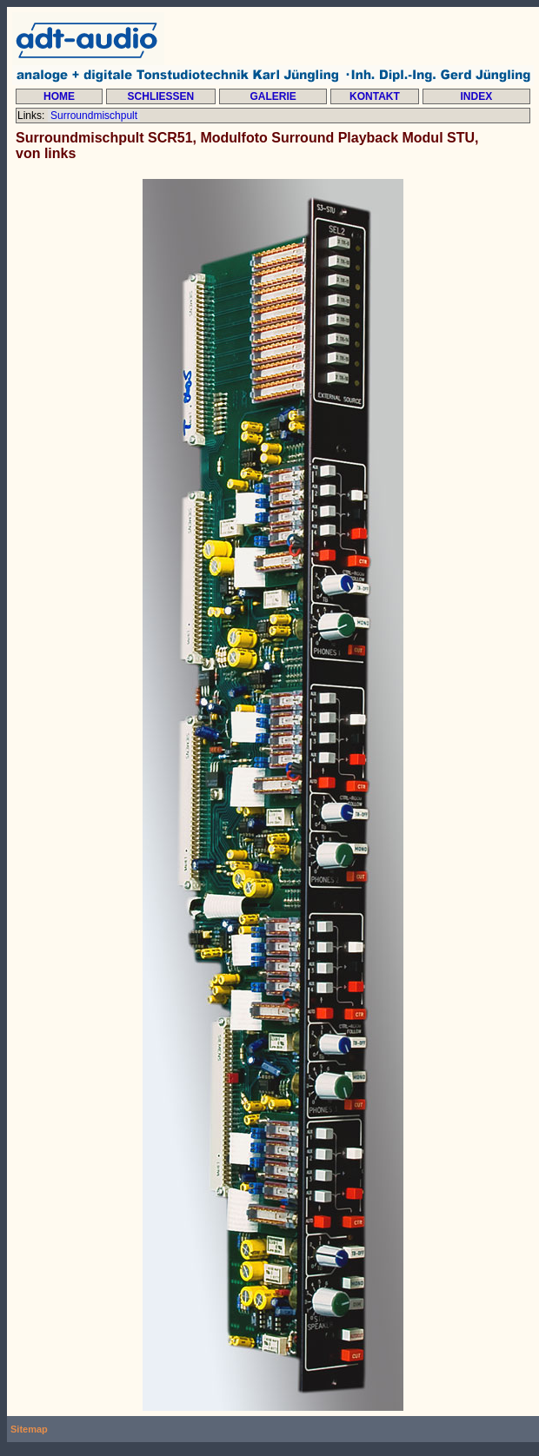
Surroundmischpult (94, 115)
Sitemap (29, 1429)
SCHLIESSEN (161, 96)
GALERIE (273, 96)
